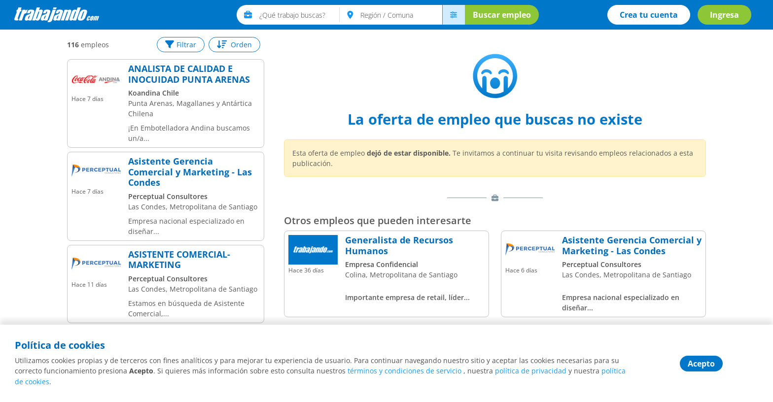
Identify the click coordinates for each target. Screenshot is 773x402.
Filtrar (180, 44)
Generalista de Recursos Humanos (399, 245)
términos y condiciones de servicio (404, 371)
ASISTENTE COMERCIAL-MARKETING (179, 259)
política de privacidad (530, 371)
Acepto (701, 364)
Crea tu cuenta (648, 14)
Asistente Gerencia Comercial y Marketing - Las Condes (190, 172)
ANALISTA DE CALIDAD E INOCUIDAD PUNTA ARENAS (189, 74)
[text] (299, 14)
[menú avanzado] (453, 15)
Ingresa (723, 14)
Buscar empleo (501, 14)
